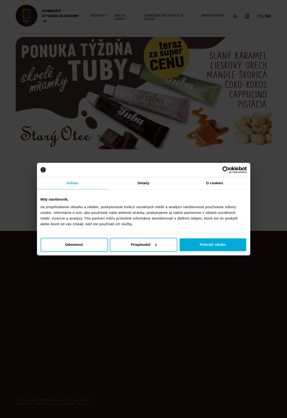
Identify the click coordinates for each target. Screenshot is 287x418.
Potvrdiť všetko (213, 245)
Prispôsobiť (144, 245)
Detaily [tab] (144, 183)
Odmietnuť (74, 245)
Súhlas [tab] (72, 183)
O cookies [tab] (214, 183)
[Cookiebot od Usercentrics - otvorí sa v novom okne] (226, 169)
